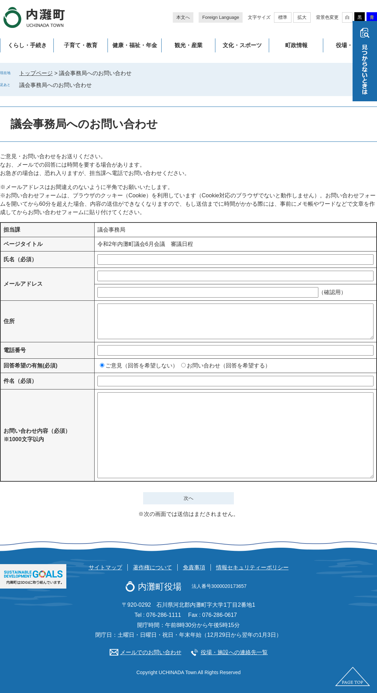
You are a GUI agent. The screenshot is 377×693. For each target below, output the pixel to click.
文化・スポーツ (242, 45)
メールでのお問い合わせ (151, 652)
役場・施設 (350, 45)
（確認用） (332, 292)
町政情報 (296, 45)
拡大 (301, 17)
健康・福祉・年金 (134, 45)
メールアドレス (23, 284)
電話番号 (14, 350)
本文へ (183, 17)
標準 (282, 17)
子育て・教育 (80, 45)
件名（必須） (20, 381)
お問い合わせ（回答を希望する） (229, 366)
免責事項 (194, 567)
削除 (97, 85)
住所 (9, 321)
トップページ (36, 73)
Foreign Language (220, 17)
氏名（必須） (20, 259)
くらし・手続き (27, 45)
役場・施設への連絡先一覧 (234, 652)
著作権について (152, 567)
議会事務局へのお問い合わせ (55, 85)
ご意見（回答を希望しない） (141, 366)
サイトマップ (105, 567)
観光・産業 (188, 45)
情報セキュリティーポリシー (252, 567)
